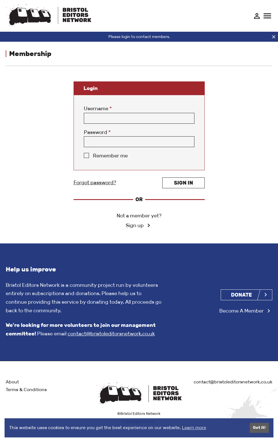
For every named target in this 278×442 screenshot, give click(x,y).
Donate (241, 295)
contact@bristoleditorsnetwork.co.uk (111, 334)
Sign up (135, 225)
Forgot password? (95, 182)
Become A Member (241, 311)
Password (97, 132)
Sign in (183, 183)
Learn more (194, 427)
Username (98, 108)
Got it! (259, 427)
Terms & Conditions (26, 389)
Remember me (110, 156)
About (12, 382)
